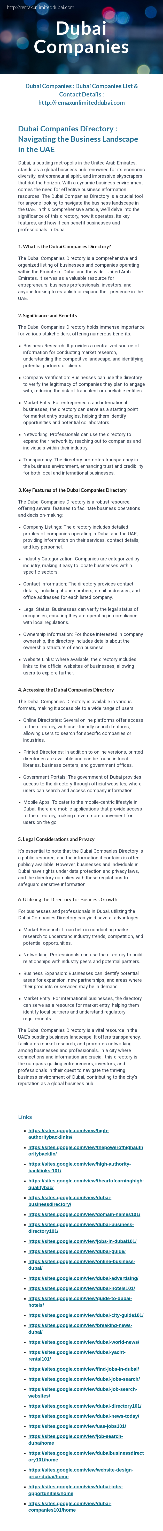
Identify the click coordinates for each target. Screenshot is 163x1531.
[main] (81, 37)
